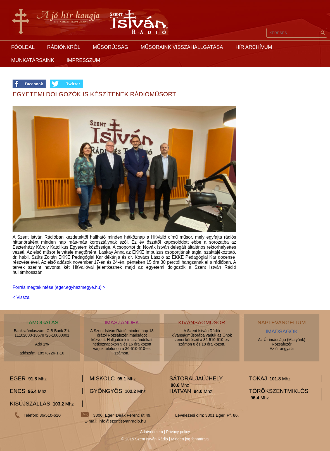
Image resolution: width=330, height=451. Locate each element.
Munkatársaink (32, 60)
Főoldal (23, 47)
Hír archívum (254, 47)
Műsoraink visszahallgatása (182, 47)
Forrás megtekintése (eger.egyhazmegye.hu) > (59, 287)
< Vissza (21, 297)
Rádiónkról (63, 47)
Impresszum (83, 60)
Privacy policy (178, 432)
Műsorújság (110, 47)
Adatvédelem (151, 432)
